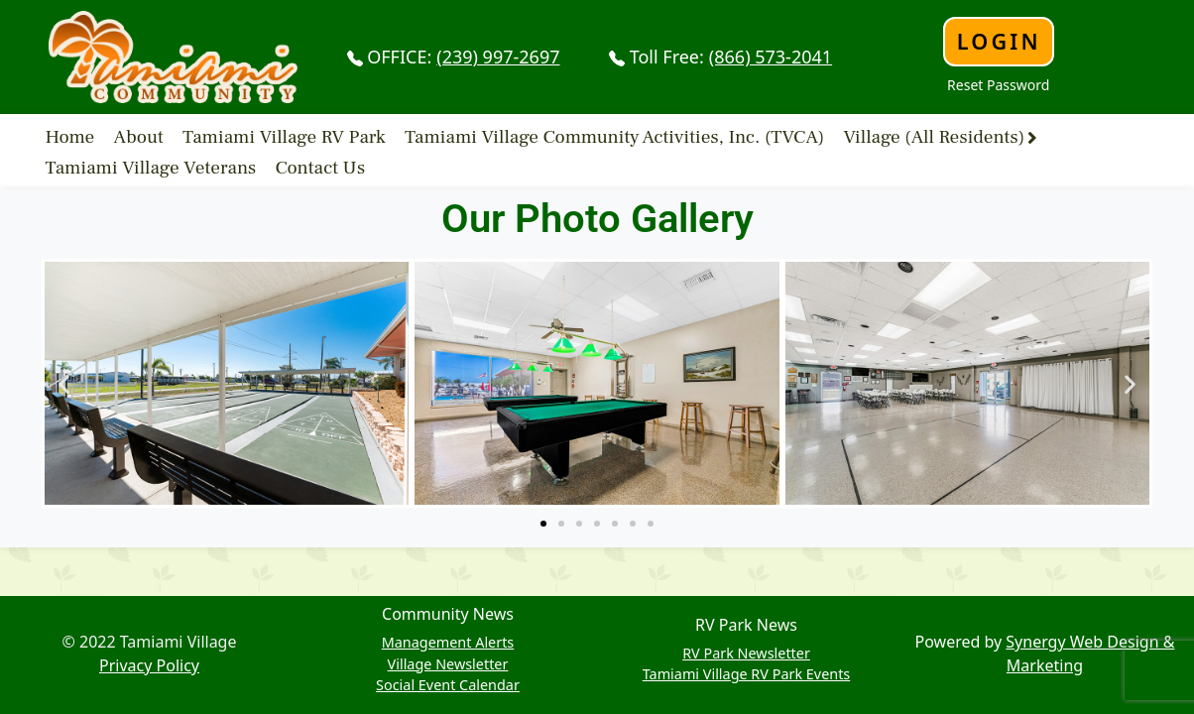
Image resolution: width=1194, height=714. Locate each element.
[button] (64, 383)
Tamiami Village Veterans (151, 167)
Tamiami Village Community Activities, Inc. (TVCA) (614, 137)
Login (999, 41)
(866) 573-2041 (770, 56)
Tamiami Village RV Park (284, 137)
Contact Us (321, 167)
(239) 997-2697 (497, 56)
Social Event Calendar (448, 684)
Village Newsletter (448, 663)
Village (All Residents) (933, 137)
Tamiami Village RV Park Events (747, 673)
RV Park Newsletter (746, 653)
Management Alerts (448, 642)
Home (70, 137)
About (139, 137)
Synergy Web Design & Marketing (1090, 653)
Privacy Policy (149, 665)
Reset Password (998, 84)
